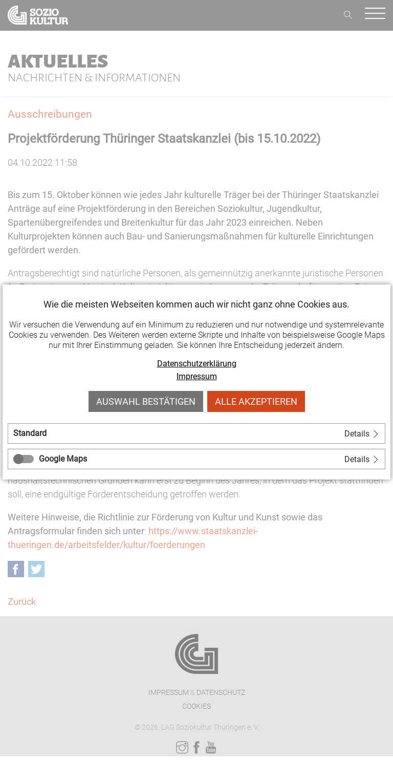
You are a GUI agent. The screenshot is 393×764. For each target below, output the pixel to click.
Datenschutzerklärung (196, 363)
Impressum (197, 376)
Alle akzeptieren (256, 401)
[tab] (196, 433)
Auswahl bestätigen (145, 401)
